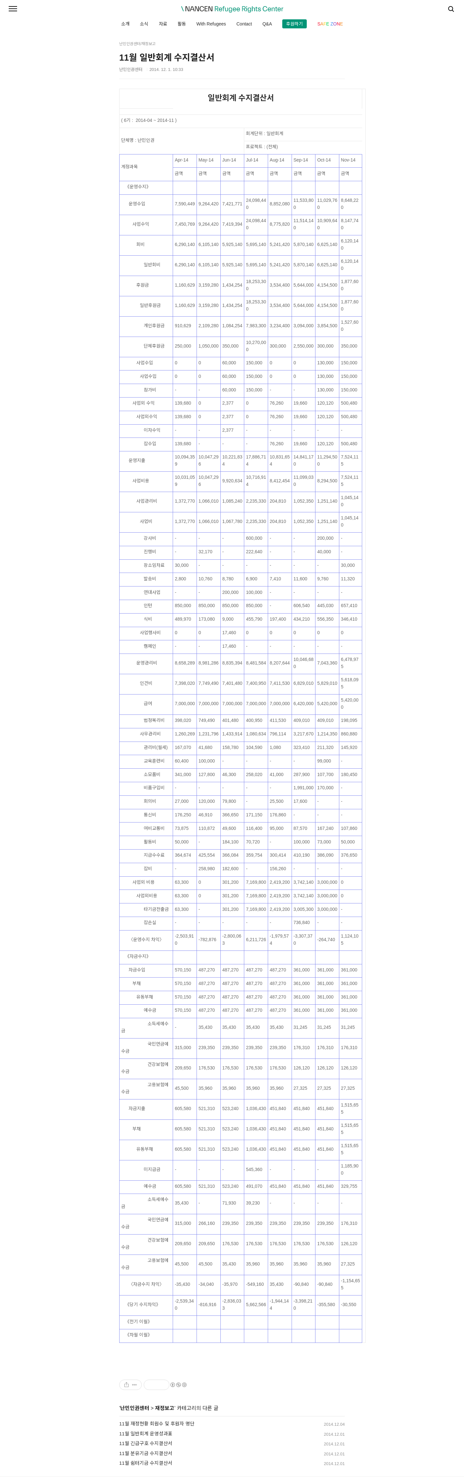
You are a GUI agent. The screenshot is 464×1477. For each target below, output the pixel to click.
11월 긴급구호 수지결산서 (145, 1443)
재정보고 (164, 1408)
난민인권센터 (134, 1408)
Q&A (267, 23)
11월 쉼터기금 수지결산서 (145, 1463)
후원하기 (294, 23)
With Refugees (211, 23)
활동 (182, 23)
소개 (125, 23)
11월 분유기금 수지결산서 (145, 1453)
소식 (144, 23)
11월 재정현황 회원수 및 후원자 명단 (157, 1423)
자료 (163, 23)
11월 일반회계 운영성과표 (145, 1433)
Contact (244, 23)
